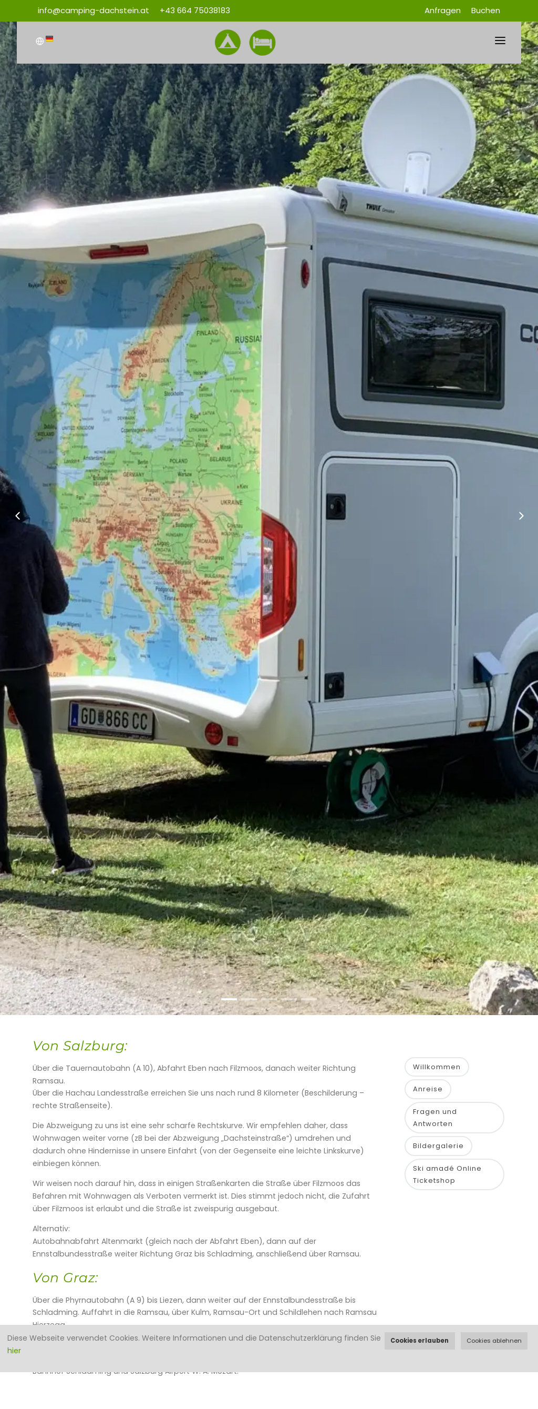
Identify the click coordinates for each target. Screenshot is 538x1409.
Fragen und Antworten (435, 1118)
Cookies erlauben (419, 1340)
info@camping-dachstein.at (93, 10)
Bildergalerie (438, 1146)
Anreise (428, 1089)
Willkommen (437, 1067)
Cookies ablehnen (494, 1340)
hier (14, 1350)
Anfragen (443, 10)
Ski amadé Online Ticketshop (447, 1174)
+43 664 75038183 (195, 10)
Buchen (485, 10)
